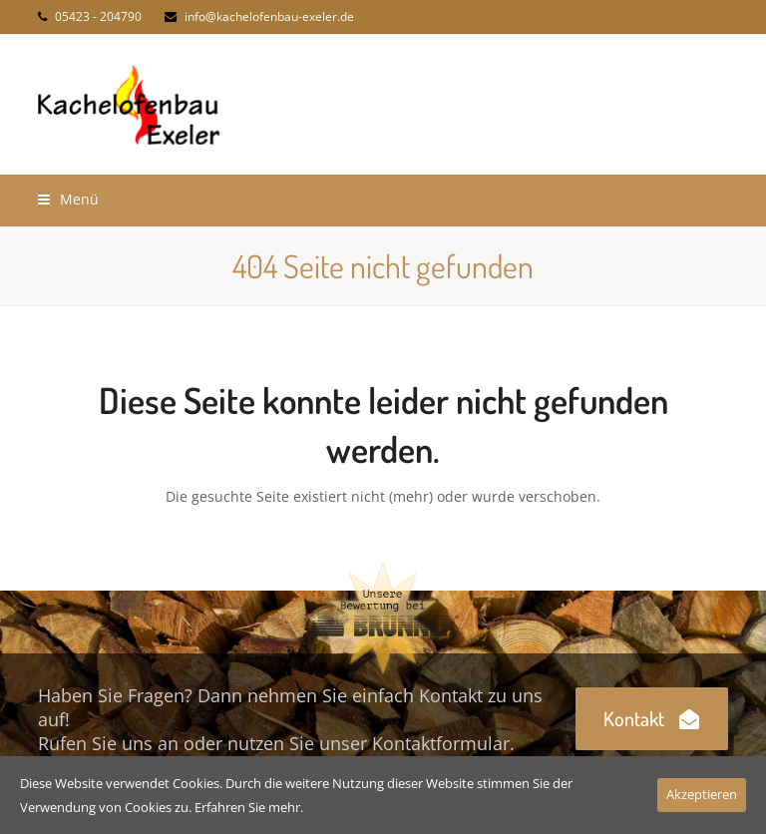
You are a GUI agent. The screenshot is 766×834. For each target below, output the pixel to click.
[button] (68, 199)
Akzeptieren (701, 794)
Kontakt (651, 718)
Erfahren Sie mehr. (248, 807)
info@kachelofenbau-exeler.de (269, 16)
